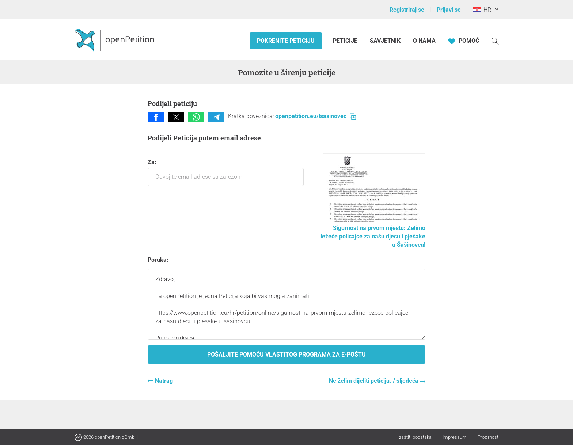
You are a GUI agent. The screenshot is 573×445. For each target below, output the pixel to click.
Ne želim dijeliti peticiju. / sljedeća (374, 380)
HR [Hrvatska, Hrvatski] (482, 9)
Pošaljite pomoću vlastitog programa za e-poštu (286, 354)
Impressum (455, 437)
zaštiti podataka (416, 437)
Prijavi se (449, 9)
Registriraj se (407, 9)
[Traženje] (495, 41)
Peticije (346, 40)
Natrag (164, 380)
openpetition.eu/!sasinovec (315, 116)
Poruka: (158, 259)
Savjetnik (385, 40)
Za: (226, 172)
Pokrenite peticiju (286, 40)
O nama (424, 40)
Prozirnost (488, 437)
